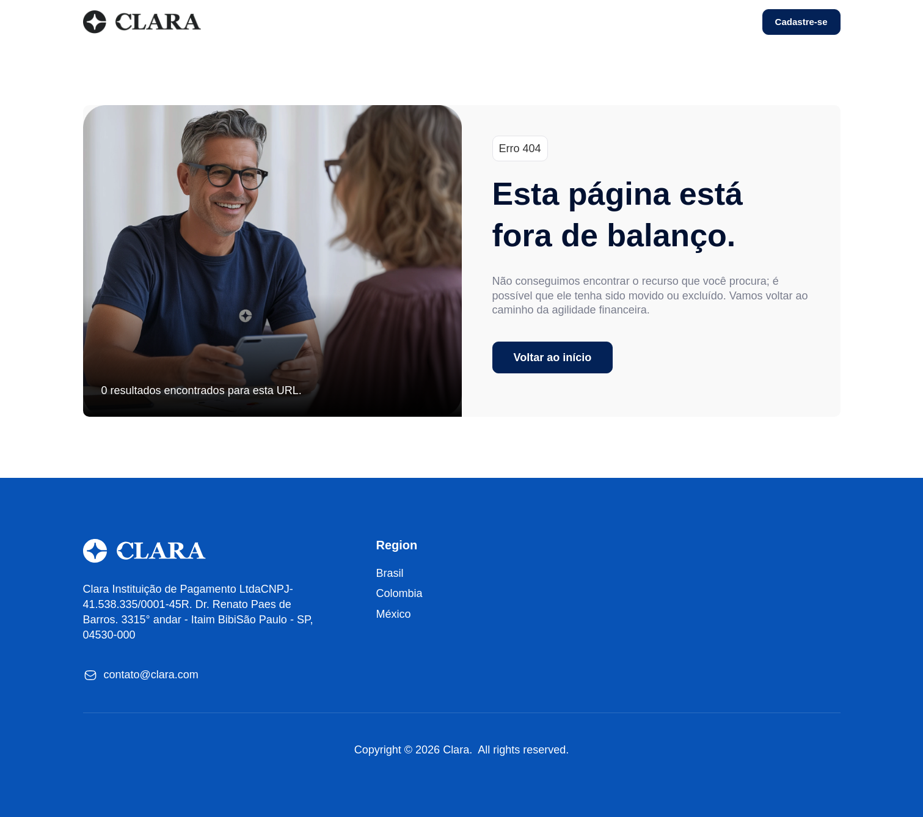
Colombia (399, 593)
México (393, 614)
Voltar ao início (553, 357)
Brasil (390, 573)
